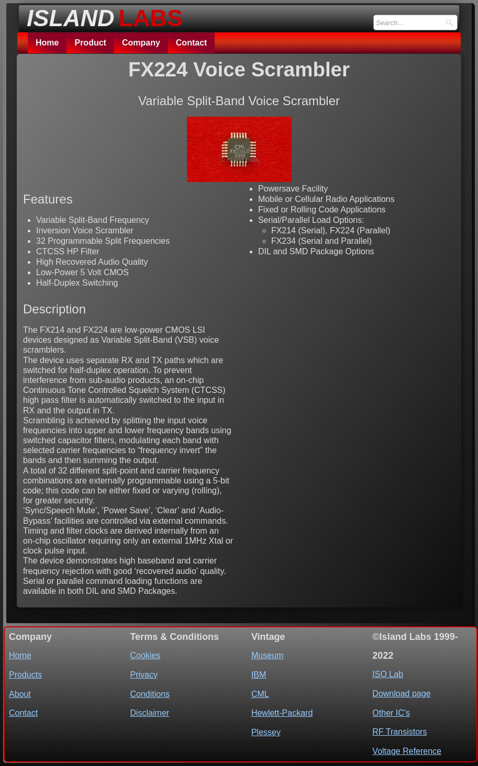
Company (141, 42)
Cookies (145, 655)
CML (260, 694)
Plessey (266, 732)
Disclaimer (149, 712)
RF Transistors (399, 731)
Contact (191, 42)
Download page (401, 693)
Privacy (143, 674)
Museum (267, 655)
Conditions (150, 694)
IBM (258, 674)
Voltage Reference (406, 751)
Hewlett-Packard (282, 712)
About (20, 694)
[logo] (101, 15)
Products (25, 674)
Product (90, 42)
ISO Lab (387, 674)
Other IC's (391, 712)
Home (47, 42)
